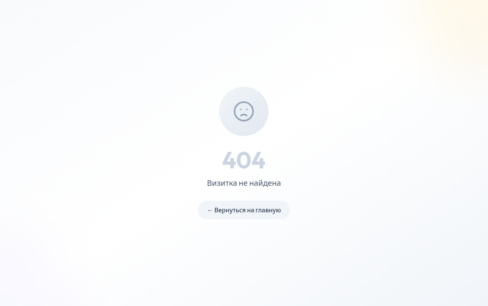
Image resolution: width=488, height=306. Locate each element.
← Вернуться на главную (244, 210)
